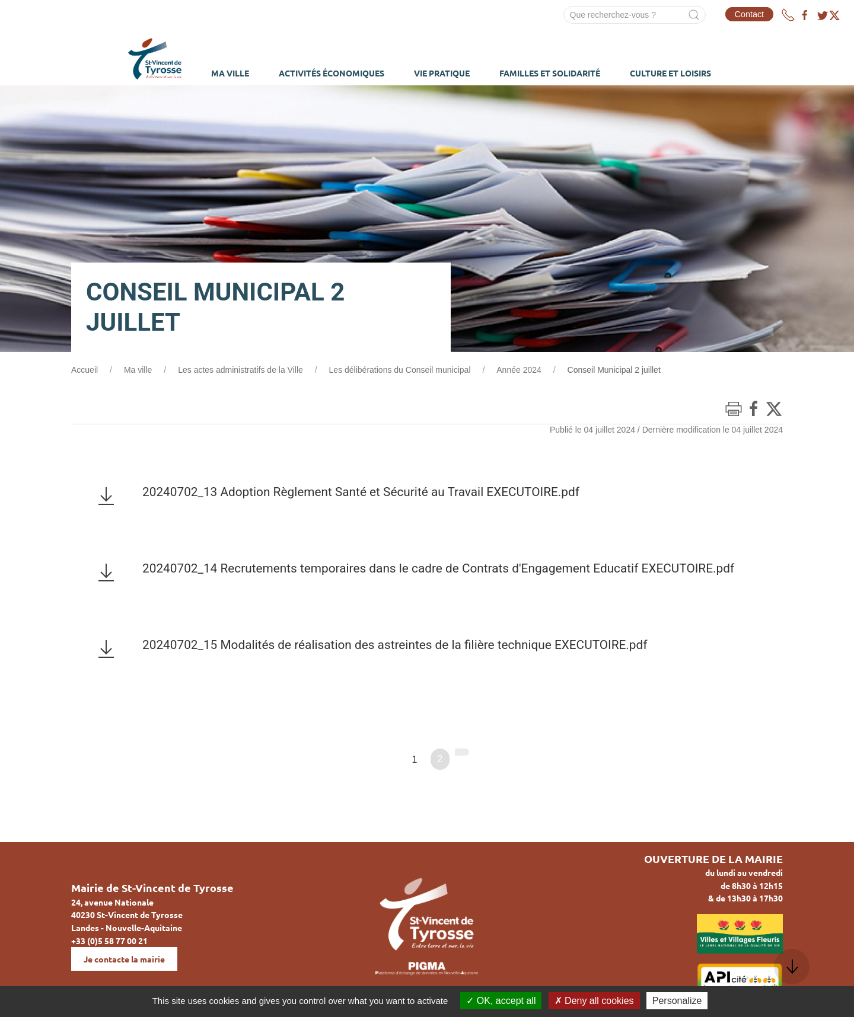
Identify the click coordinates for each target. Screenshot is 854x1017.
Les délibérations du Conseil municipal (400, 370)
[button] (791, 966)
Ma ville (138, 370)
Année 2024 (518, 370)
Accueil (84, 370)
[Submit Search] (694, 15)
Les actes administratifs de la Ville (240, 370)
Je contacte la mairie (124, 959)
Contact (749, 14)
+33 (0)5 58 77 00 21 (109, 940)
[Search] (634, 15)
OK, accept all (501, 1001)
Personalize (677, 1001)
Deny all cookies (594, 1001)
